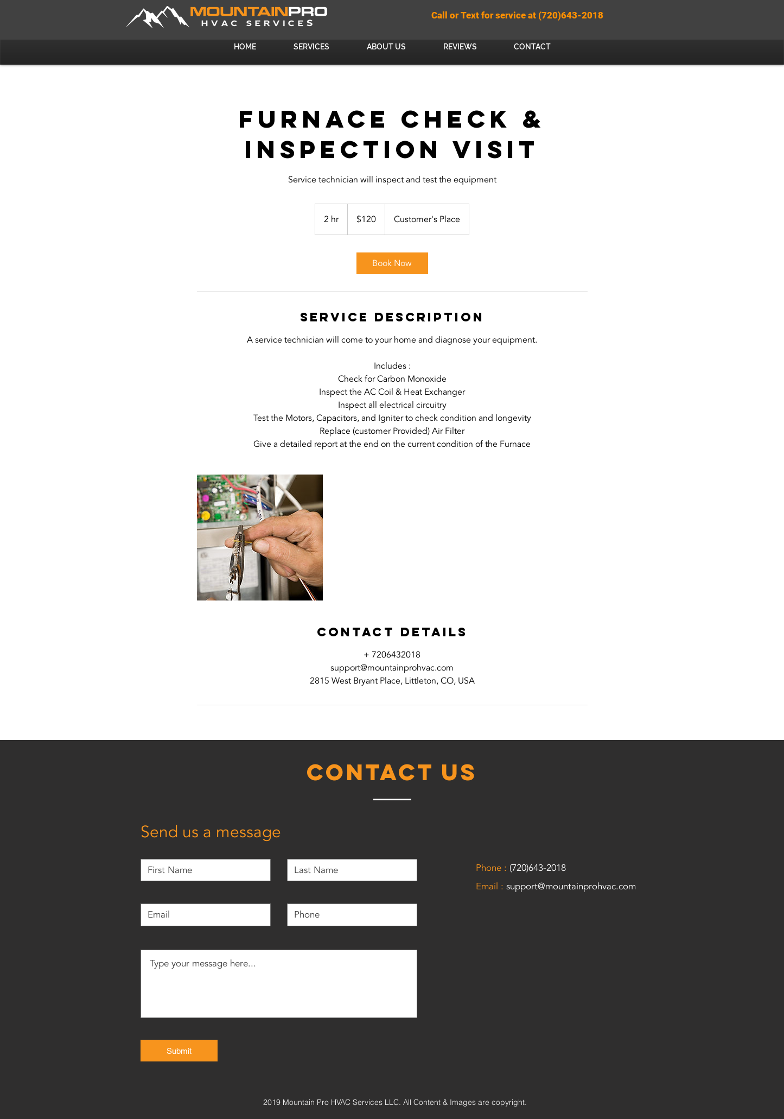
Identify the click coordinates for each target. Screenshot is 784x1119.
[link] (392, 263)
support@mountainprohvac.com (571, 886)
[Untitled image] (260, 537)
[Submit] (179, 1050)
